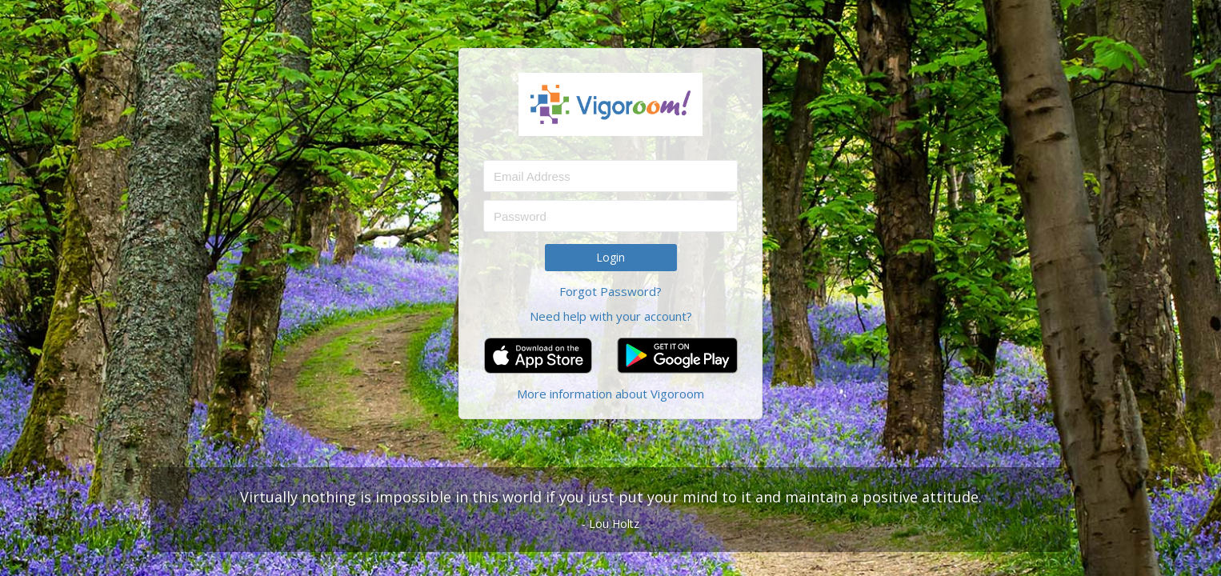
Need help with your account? (611, 316)
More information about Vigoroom (610, 394)
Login (610, 257)
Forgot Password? (610, 291)
